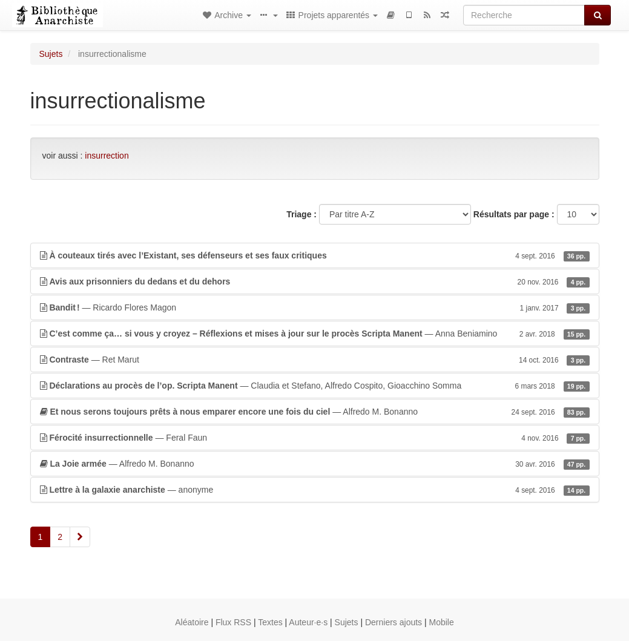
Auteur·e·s (308, 622)
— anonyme (315, 490)
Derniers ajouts (393, 622)
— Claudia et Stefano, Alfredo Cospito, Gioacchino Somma (315, 386)
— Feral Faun (315, 438)
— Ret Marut (315, 359)
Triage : (301, 214)
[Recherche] (524, 15)
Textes (270, 622)
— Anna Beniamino (315, 333)
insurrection (106, 155)
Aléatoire (191, 622)
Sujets (51, 54)
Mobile (441, 622)
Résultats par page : (514, 214)
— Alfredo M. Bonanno (315, 412)
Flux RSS (233, 622)
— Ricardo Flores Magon (315, 307)
